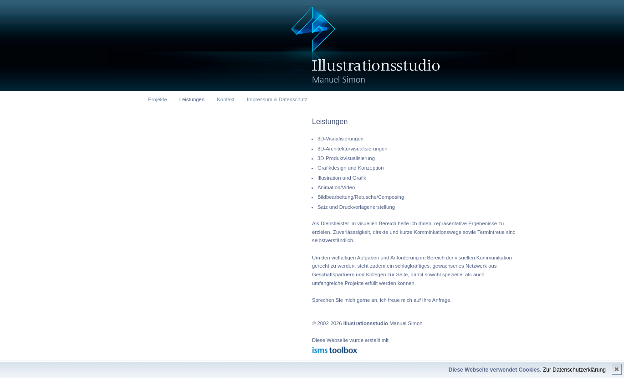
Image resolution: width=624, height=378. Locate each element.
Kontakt (225, 99)
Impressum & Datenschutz (277, 99)
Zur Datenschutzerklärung (574, 370)
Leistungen (192, 99)
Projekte (157, 99)
